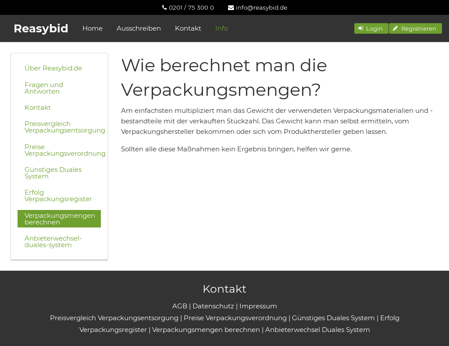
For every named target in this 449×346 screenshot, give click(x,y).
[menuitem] (188, 7)
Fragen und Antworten (44, 87)
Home (92, 28)
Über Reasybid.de (53, 68)
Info (221, 28)
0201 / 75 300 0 (188, 7)
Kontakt (188, 28)
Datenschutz (213, 306)
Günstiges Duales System (53, 172)
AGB (179, 306)
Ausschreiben (139, 28)
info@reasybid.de (257, 7)
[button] (371, 28)
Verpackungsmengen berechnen (60, 218)
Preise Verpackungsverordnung (63, 150)
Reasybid (41, 28)
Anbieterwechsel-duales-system (53, 241)
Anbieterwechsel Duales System (317, 329)
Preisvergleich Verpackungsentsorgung (63, 126)
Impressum (258, 306)
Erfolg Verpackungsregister (58, 195)
